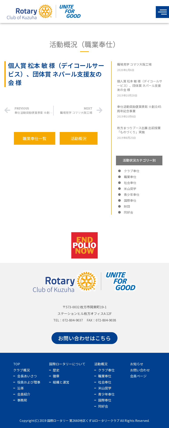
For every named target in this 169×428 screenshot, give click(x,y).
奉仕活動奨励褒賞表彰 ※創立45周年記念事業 (139, 108)
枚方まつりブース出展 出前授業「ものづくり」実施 (139, 130)
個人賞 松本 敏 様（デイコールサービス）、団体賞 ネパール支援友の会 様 (139, 85)
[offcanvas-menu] (162, 12)
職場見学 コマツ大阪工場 (134, 64)
